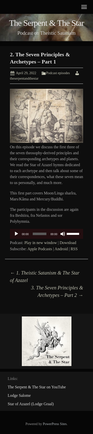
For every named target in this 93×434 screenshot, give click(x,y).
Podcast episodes (58, 73)
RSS (74, 249)
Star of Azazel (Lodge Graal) (31, 404)
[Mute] (62, 233)
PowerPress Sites (55, 424)
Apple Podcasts (40, 249)
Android (61, 249)
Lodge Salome (19, 395)
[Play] (16, 233)
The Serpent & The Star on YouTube (37, 387)
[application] (46, 234)
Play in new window (40, 243)
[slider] (40, 234)
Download (68, 243)
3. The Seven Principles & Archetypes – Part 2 (57, 291)
